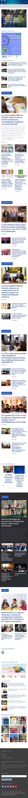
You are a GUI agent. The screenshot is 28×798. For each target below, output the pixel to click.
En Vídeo (5, 497)
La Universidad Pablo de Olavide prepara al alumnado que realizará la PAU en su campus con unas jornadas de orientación (7, 159)
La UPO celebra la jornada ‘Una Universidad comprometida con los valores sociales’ (19, 316)
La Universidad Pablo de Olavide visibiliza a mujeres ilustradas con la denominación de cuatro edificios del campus (17, 71)
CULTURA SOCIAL (7, 263)
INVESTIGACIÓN (7, 393)
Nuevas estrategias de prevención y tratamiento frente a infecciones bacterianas (12, 522)
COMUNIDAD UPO (7, 202)
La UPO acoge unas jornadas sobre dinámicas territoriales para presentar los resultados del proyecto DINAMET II (17, 78)
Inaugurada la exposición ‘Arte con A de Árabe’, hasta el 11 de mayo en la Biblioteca (19, 306)
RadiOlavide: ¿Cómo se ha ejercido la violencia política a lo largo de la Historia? (21, 636)
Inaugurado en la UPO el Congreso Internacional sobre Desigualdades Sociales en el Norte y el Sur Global (19, 383)
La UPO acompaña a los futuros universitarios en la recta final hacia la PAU (13, 20)
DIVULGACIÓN (6, 331)
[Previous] (2, 475)
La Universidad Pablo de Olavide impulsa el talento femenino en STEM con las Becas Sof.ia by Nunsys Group (7, 183)
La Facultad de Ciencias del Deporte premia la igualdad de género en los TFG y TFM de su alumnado (17, 64)
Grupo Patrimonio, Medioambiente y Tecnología (20, 554)
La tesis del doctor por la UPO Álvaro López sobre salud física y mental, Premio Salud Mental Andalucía (19, 240)
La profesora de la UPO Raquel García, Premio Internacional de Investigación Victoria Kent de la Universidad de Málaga (17, 684)
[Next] (25, 475)
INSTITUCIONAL (7, 93)
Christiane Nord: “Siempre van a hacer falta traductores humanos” (17, 690)
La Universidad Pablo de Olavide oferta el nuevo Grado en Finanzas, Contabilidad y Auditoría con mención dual (12, 119)
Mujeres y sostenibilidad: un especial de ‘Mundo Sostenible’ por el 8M (7, 636)
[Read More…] (10, 139)
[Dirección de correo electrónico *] (14, 776)
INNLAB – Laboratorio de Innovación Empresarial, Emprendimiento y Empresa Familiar (6, 556)
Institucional (6, 15)
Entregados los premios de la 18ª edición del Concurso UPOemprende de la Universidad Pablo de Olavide (20, 158)
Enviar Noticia (4, 755)
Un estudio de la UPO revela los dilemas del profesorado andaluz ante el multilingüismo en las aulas (13, 418)
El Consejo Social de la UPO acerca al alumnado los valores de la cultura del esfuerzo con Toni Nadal (19, 371)
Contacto (3, 753)
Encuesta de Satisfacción (6, 757)
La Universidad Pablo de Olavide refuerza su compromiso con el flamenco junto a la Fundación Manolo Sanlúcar (12, 291)
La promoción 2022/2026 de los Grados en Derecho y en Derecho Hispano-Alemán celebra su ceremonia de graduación (19, 253)
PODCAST (5, 590)
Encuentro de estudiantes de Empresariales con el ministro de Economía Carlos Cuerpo (6, 577)
